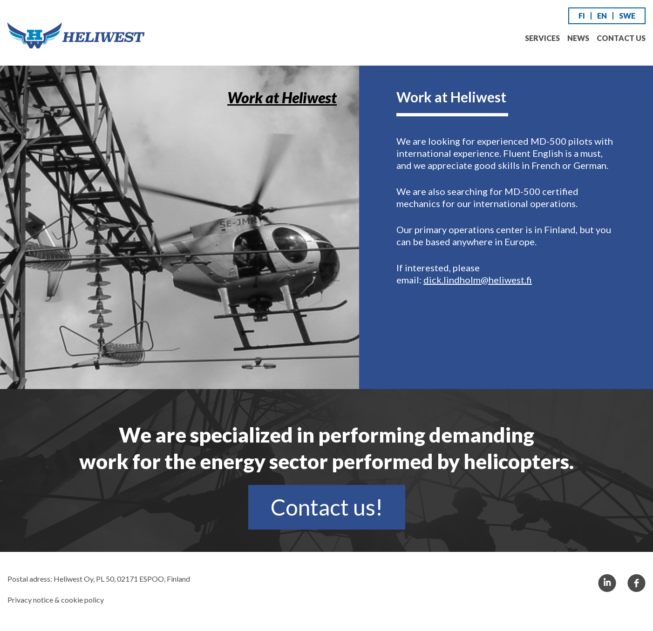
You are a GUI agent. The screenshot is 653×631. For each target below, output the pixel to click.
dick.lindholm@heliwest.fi (477, 279)
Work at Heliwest (282, 97)
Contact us (621, 38)
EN (602, 15)
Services (542, 38)
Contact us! (327, 507)
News (578, 38)
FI (581, 15)
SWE (627, 15)
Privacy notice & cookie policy (55, 599)
